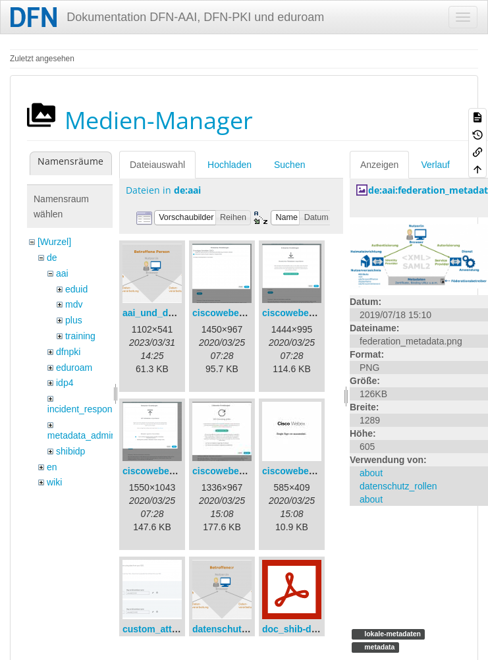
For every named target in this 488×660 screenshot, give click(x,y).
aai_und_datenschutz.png (179, 313)
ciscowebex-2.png (302, 313)
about (371, 473)
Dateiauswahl (157, 164)
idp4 (64, 382)
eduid (76, 289)
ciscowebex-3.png (162, 471)
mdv (73, 304)
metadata (378, 647)
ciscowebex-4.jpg (230, 471)
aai (62, 273)
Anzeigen (379, 164)
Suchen (289, 164)
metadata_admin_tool (91, 435)
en (52, 467)
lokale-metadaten (391, 634)
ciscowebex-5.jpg (300, 471)
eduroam (74, 367)
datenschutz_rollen (398, 486)
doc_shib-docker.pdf (307, 629)
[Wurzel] (54, 241)
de (52, 257)
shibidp (70, 451)
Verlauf (435, 164)
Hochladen (229, 164)
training (80, 336)
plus (73, 320)
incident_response (84, 409)
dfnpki (68, 351)
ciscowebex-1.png (232, 313)
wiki (54, 482)
